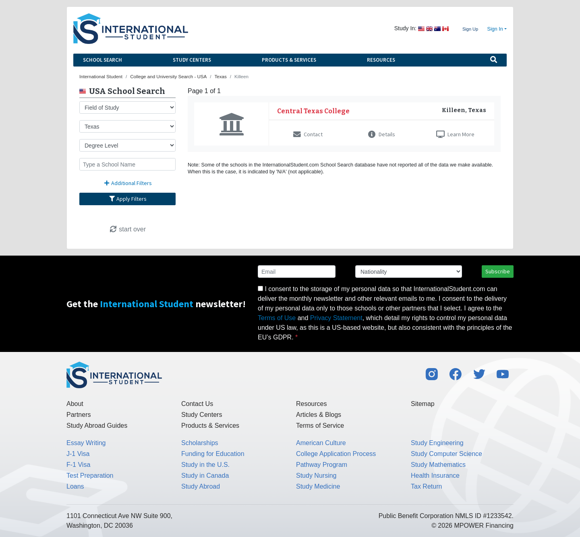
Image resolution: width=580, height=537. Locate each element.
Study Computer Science (446, 453)
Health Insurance (435, 475)
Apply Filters (127, 198)
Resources (381, 59)
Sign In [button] (495, 29)
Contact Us (197, 403)
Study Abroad (200, 486)
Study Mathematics (438, 464)
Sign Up (470, 29)
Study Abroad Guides (96, 425)
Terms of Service (320, 425)
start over (127, 229)
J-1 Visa (78, 453)
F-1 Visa (78, 464)
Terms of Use (277, 317)
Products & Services (289, 59)
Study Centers (192, 59)
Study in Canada (205, 475)
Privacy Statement (336, 317)
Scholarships (199, 442)
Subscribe (497, 271)
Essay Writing (86, 442)
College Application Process (336, 453)
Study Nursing (316, 475)
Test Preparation (90, 475)
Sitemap (423, 403)
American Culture (321, 442)
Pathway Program (321, 464)
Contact (308, 134)
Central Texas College (313, 111)
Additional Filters (127, 183)
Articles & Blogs (318, 414)
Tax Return (426, 486)
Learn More (455, 134)
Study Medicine (318, 486)
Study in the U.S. (205, 464)
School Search (102, 59)
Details (381, 134)
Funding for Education (212, 453)
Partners (78, 414)
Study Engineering (437, 442)
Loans (75, 486)
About (74, 403)
